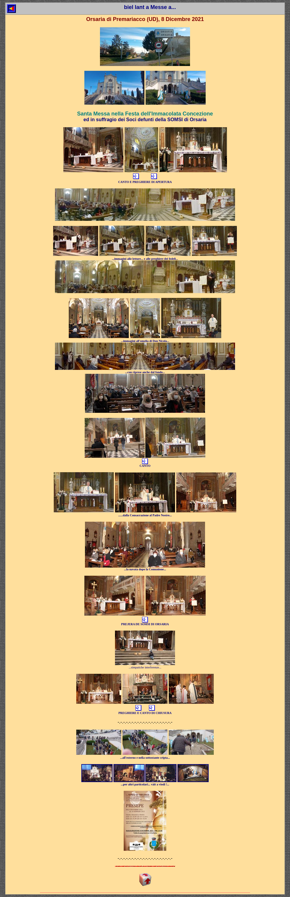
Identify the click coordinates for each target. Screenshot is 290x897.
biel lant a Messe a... (150, 7)
